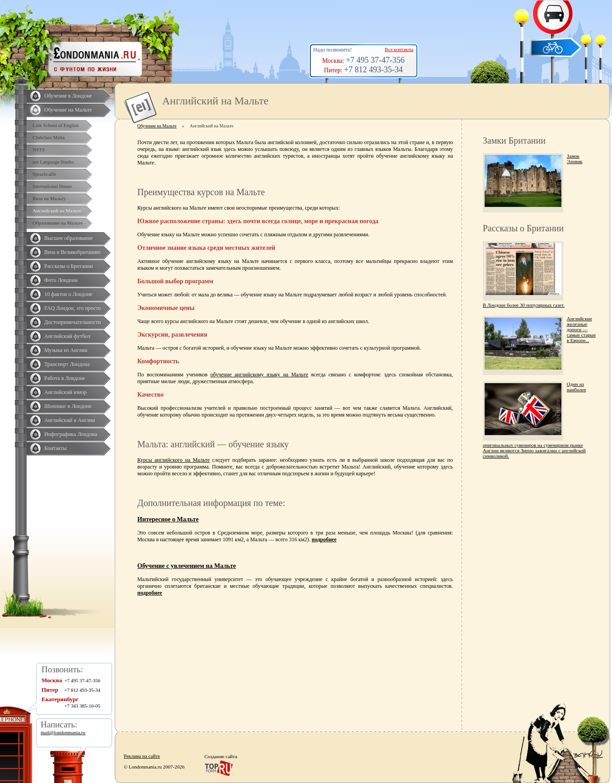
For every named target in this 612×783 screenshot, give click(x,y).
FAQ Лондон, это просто (72, 308)
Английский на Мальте (57, 210)
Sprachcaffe (44, 174)
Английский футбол (67, 336)
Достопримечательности (72, 322)
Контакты (55, 448)
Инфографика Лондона (70, 434)
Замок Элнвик (575, 158)
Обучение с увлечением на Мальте (186, 566)
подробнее (324, 539)
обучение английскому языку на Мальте (259, 374)
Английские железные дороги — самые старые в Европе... (581, 329)
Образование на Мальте (58, 222)
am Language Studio (53, 161)
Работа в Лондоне (64, 378)
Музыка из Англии (66, 350)
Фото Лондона (61, 280)
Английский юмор (65, 392)
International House (52, 186)
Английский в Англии (69, 420)
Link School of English (56, 125)
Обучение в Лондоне (68, 96)
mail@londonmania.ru (63, 732)
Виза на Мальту (49, 198)
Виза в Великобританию (72, 252)
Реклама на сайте (142, 756)
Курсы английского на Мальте (173, 460)
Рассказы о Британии (68, 266)
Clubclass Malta (49, 137)
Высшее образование (68, 238)
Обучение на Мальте (68, 110)
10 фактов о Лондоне (68, 294)
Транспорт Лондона (67, 364)
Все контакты (399, 49)
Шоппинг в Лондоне (68, 406)
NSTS (39, 149)
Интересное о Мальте (168, 519)
